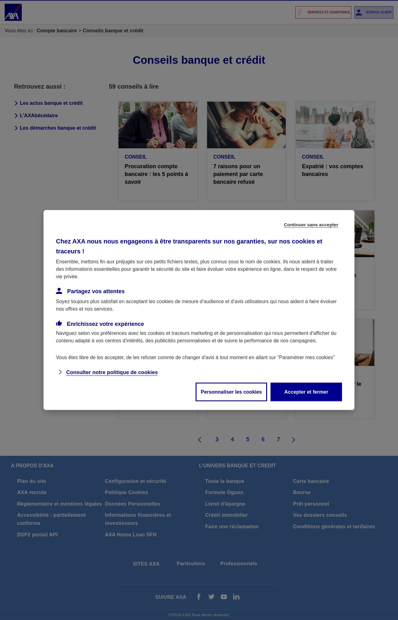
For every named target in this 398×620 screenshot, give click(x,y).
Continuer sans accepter (311, 224)
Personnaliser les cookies (231, 392)
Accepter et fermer (306, 392)
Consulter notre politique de (112, 372)
